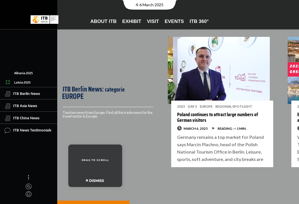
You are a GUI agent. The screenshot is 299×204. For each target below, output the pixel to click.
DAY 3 (187, 106)
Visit (153, 21)
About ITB (103, 21)
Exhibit (131, 21)
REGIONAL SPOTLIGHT (228, 106)
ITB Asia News (21, 106)
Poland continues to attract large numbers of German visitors (212, 117)
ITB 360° (199, 21)
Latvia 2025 (22, 82)
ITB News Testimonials (28, 130)
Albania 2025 (23, 73)
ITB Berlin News (22, 94)
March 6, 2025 (190, 128)
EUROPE (200, 106)
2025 (176, 106)
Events (174, 21)
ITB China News (22, 118)
